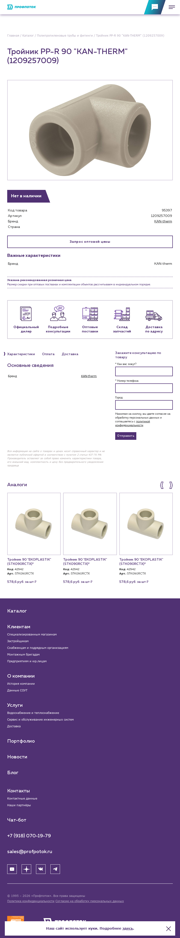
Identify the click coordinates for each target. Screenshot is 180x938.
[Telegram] (55, 869)
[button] (162, 485)
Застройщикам (18, 641)
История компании (21, 683)
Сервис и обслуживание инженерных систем (40, 719)
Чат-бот (16, 820)
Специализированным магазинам (32, 634)
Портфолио (21, 741)
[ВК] (41, 869)
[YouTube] (12, 869)
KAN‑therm (163, 221)
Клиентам (18, 626)
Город (119, 397)
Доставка (14, 726)
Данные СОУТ (17, 690)
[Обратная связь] (155, 7)
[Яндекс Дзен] (26, 869)
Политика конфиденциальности (30, 901)
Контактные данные (22, 798)
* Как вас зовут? (125, 364)
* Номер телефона (126, 381)
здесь (127, 928)
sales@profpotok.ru (29, 851)
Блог (12, 772)
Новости (17, 757)
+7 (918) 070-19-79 (29, 835)
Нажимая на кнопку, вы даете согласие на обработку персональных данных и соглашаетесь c (142, 420)
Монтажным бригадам (23, 654)
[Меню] (170, 7)
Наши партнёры (19, 805)
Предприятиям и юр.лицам (27, 661)
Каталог (17, 611)
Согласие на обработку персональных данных (89, 901)
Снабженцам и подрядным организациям (37, 648)
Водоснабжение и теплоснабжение (33, 713)
